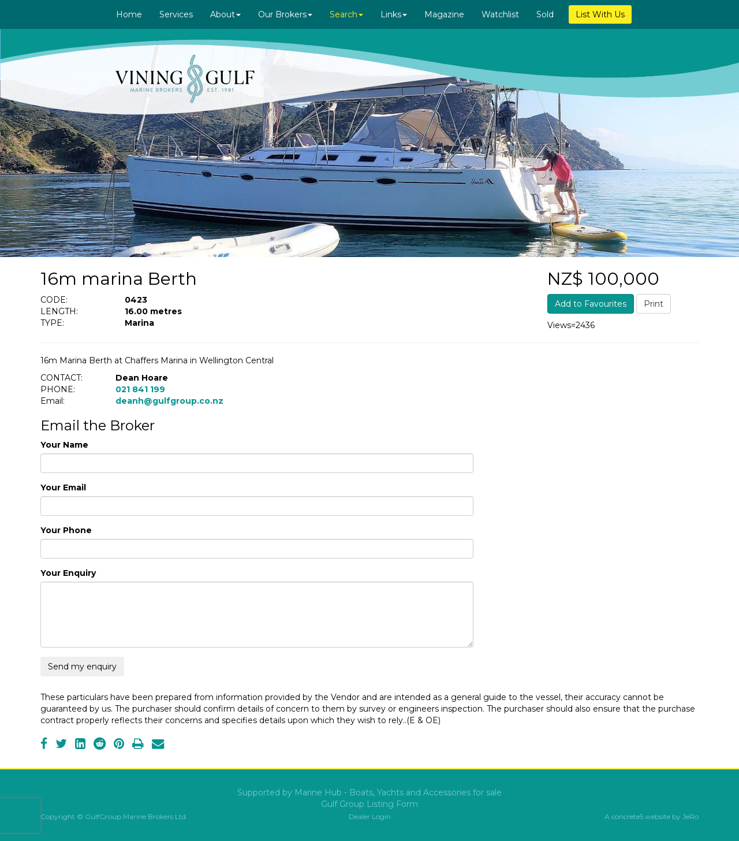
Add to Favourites (590, 304)
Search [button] (346, 14)
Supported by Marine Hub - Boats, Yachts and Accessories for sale (369, 792)
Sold (545, 14)
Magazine (444, 14)
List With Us (600, 14)
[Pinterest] (119, 745)
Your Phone (66, 530)
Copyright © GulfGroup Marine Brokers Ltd (113, 816)
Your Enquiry (68, 573)
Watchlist (500, 14)
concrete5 (627, 816)
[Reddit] (100, 745)
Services (176, 14)
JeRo (690, 816)
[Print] (138, 745)
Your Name (64, 445)
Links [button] (393, 14)
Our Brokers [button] (285, 14)
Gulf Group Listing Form (369, 804)
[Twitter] (61, 745)
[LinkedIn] (80, 745)
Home (129, 14)
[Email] (158, 745)
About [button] (225, 14)
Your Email (63, 487)
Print (653, 304)
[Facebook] (43, 745)
